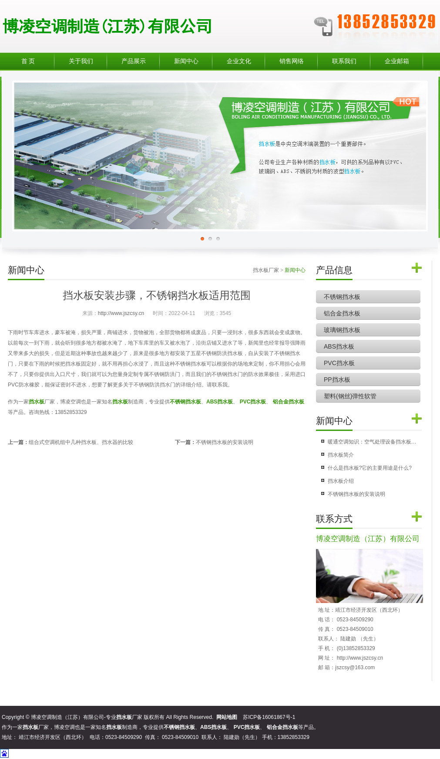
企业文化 (239, 61)
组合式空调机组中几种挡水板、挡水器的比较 (81, 442)
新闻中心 (186, 61)
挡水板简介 (341, 455)
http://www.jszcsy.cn (121, 313)
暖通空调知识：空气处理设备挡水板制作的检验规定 (372, 442)
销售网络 (291, 61)
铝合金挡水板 (342, 313)
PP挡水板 (337, 379)
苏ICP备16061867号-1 (269, 717)
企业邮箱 (397, 61)
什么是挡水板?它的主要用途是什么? (370, 468)
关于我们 (81, 61)
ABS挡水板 (339, 346)
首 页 (28, 61)
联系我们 (344, 61)
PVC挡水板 (339, 362)
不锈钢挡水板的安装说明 (224, 442)
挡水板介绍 (341, 481)
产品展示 (133, 61)
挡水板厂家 (266, 270)
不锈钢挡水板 (342, 296)
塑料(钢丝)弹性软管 (350, 396)
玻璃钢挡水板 (342, 329)
